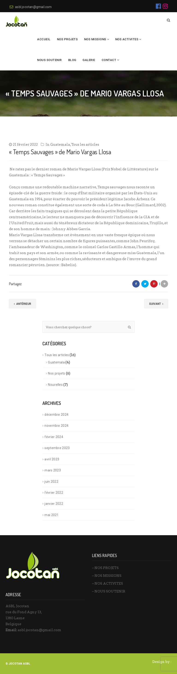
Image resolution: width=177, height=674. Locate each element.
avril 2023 (51, 459)
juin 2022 (51, 481)
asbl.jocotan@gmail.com (31, 7)
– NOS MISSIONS (106, 576)
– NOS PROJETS (105, 568)
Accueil (43, 39)
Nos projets (56, 373)
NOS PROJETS (67, 39)
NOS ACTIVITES (127, 39)
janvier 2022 (53, 504)
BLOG (72, 60)
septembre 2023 (57, 448)
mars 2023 (52, 470)
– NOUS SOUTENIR (108, 591)
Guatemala (60, 144)
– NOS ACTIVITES (107, 583)
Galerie (89, 60)
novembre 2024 (56, 425)
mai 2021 (51, 515)
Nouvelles (55, 384)
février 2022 (53, 492)
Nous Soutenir (49, 60)
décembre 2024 (56, 414)
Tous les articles (85, 144)
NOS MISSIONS (95, 39)
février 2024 (53, 437)
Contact (109, 60)
